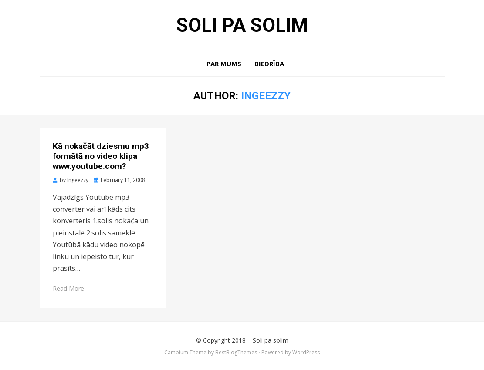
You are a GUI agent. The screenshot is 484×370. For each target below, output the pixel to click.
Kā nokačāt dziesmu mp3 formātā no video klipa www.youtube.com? (101, 156)
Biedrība (269, 63)
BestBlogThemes (236, 352)
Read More (68, 288)
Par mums (223, 63)
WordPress (306, 352)
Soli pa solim (242, 25)
